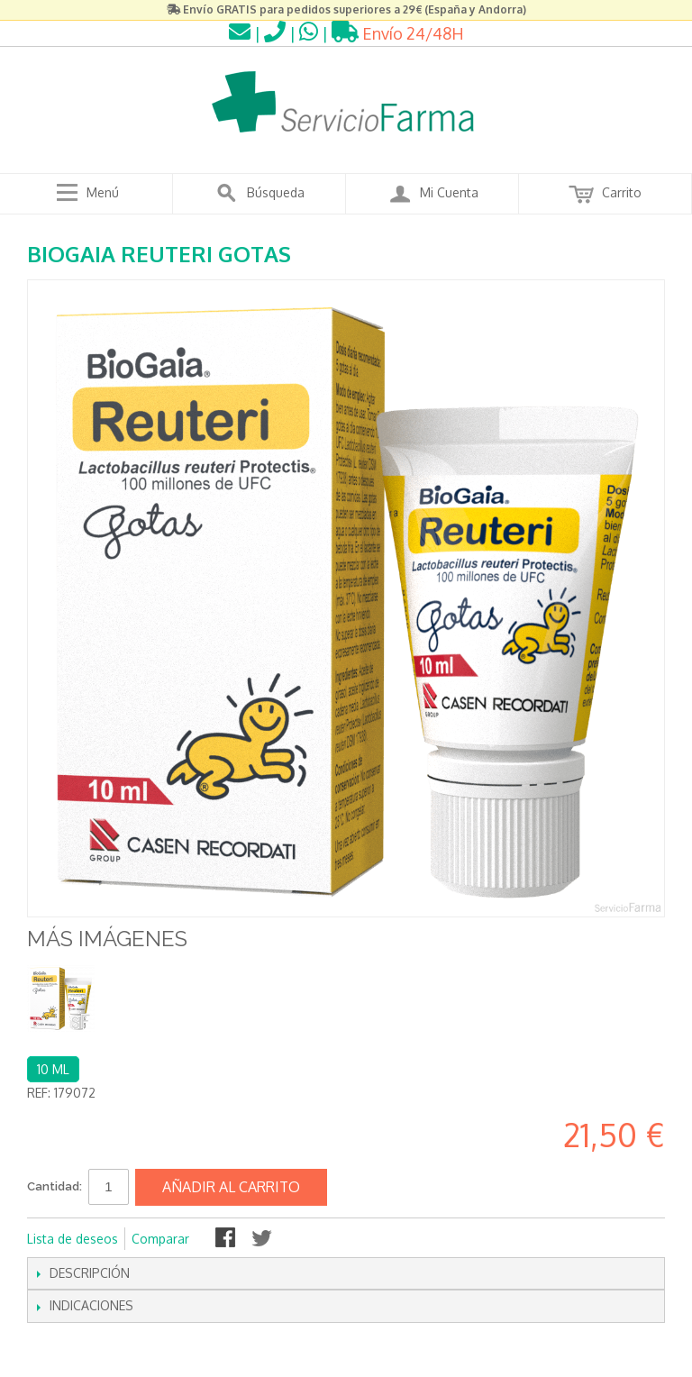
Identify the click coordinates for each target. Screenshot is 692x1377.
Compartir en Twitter (263, 1239)
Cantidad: (54, 1186)
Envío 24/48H (398, 33)
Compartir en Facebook (227, 1239)
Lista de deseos (72, 1238)
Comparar (160, 1238)
